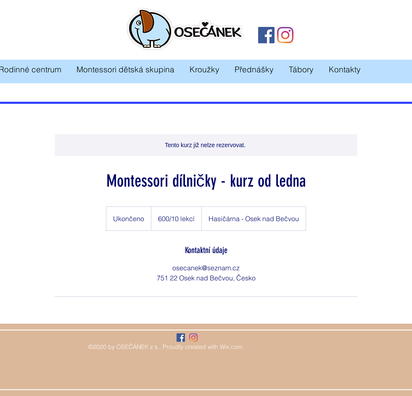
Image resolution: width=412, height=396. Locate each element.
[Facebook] (266, 35)
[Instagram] (285, 35)
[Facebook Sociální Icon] (181, 337)
